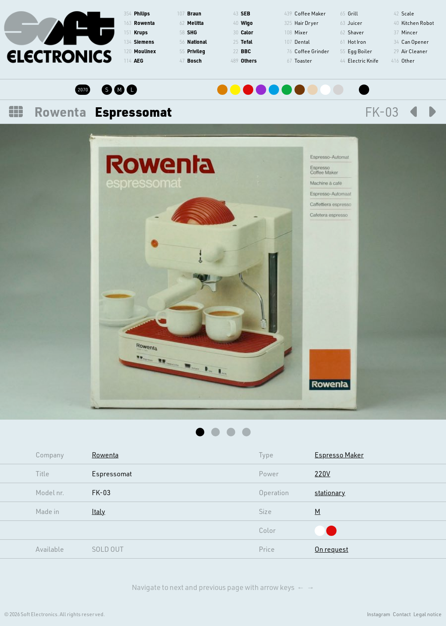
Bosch (194, 60)
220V (322, 473)
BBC (246, 51)
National (197, 41)
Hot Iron (357, 41)
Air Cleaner (414, 51)
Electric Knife (363, 60)
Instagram (378, 614)
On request (331, 548)
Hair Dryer (306, 22)
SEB (245, 13)
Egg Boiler (360, 51)
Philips (142, 13)
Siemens (144, 41)
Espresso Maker (339, 454)
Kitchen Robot (417, 22)
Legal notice (427, 614)
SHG (192, 32)
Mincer (409, 32)
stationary (330, 492)
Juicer (355, 22)
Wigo (247, 22)
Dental (302, 41)
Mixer (301, 32)
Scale (407, 13)
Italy (98, 511)
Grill (353, 13)
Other (408, 60)
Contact (402, 614)
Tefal (246, 41)
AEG (138, 60)
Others (249, 60)
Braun (194, 13)
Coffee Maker (310, 13)
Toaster (303, 60)
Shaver (356, 32)
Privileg (196, 51)
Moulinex (145, 51)
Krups (141, 32)
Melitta (195, 22)
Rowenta (144, 22)
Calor (247, 32)
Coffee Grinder (311, 51)
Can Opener (415, 41)
